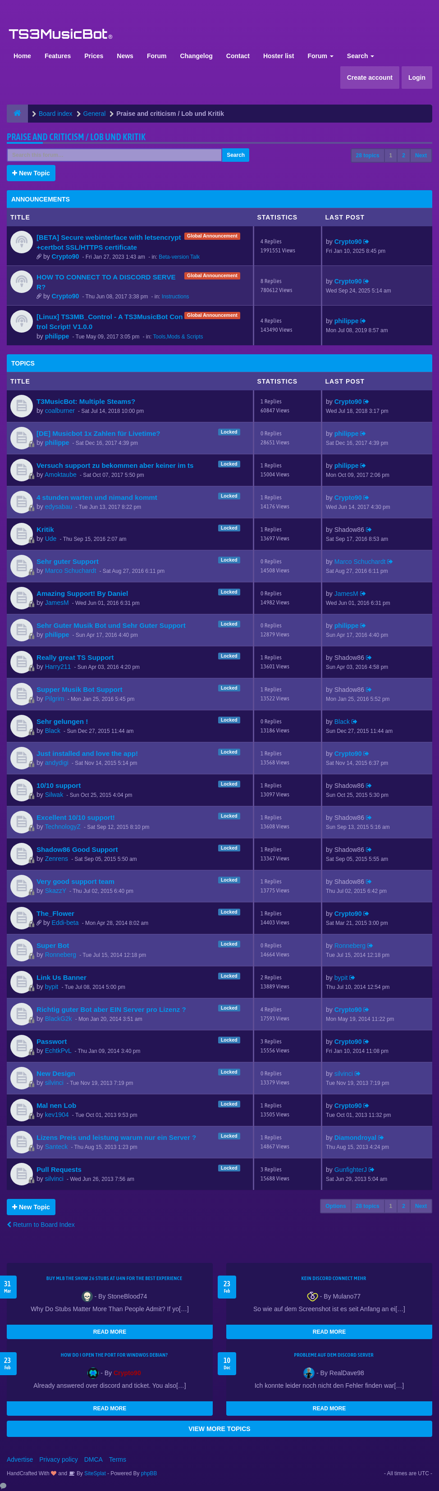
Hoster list (278, 55)
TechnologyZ (62, 826)
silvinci (54, 1082)
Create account (370, 77)
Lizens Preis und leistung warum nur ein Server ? (116, 1137)
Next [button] (421, 155)
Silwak (54, 794)
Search (361, 55)
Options (335, 1206)
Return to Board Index (41, 1224)
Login (416, 77)
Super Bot (53, 945)
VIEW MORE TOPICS (219, 1428)
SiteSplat (94, 1473)
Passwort (52, 1041)
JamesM (57, 602)
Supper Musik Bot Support (80, 689)
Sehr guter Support (68, 561)
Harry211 (58, 666)
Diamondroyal (355, 1137)
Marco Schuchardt (70, 570)
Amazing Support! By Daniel (82, 593)
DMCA (93, 1459)
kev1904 (57, 1114)
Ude (51, 538)
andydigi (57, 762)
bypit (52, 986)
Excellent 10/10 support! (76, 817)
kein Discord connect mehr (333, 1278)
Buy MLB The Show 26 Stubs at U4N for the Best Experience (114, 1278)
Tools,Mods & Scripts (178, 337)
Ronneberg (60, 954)
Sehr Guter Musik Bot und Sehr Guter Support (111, 625)
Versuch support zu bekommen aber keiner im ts (115, 465)
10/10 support (59, 785)
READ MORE (109, 1332)
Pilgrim (54, 698)
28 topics (368, 155)
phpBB (149, 1473)
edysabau (59, 506)
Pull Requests (59, 1169)
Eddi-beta (65, 922)
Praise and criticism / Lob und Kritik (76, 137)
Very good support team (75, 881)
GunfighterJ (350, 1169)
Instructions (175, 296)
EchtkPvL (58, 1050)
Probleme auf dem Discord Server (334, 1355)
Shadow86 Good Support (77, 849)
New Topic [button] (31, 173)
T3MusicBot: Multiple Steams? (86, 401)
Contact (238, 55)
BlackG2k (58, 1018)
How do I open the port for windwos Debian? (114, 1355)
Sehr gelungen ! (62, 721)
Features (58, 55)
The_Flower (55, 913)
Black (52, 730)
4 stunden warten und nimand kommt (97, 497)
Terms (117, 1459)
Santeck (56, 1146)
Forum (157, 55)
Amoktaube (61, 474)
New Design (56, 1073)
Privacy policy (58, 1459)
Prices (93, 55)
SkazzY (55, 890)
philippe (57, 336)
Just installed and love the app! (87, 753)
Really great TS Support (75, 657)
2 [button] (403, 155)
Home (22, 55)
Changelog (196, 55)
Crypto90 (65, 256)
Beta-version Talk (179, 257)
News (125, 55)
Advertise (20, 1459)
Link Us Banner (62, 977)
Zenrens (56, 858)
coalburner (60, 410)
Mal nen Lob (56, 1105)
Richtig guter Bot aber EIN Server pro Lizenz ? (111, 1009)
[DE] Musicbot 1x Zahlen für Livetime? (98, 433)
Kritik (45, 529)
